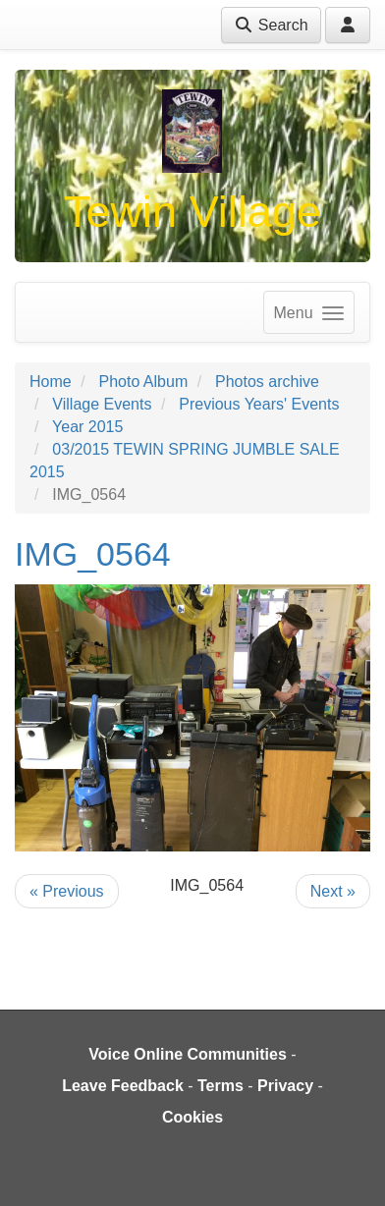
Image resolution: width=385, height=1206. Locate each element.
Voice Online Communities (187, 1054)
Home (50, 381)
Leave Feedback (123, 1085)
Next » (333, 891)
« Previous (66, 891)
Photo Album (143, 381)
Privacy (285, 1085)
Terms (220, 1085)
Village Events (101, 404)
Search (270, 25)
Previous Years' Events (259, 404)
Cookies (192, 1117)
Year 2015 (87, 426)
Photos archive (267, 381)
